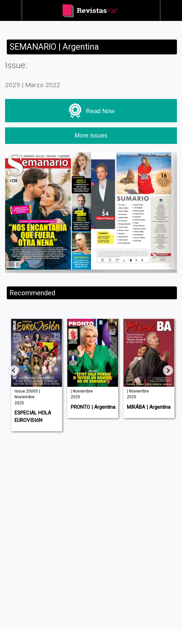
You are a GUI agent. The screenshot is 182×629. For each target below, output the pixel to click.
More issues (90, 135)
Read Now (91, 111)
